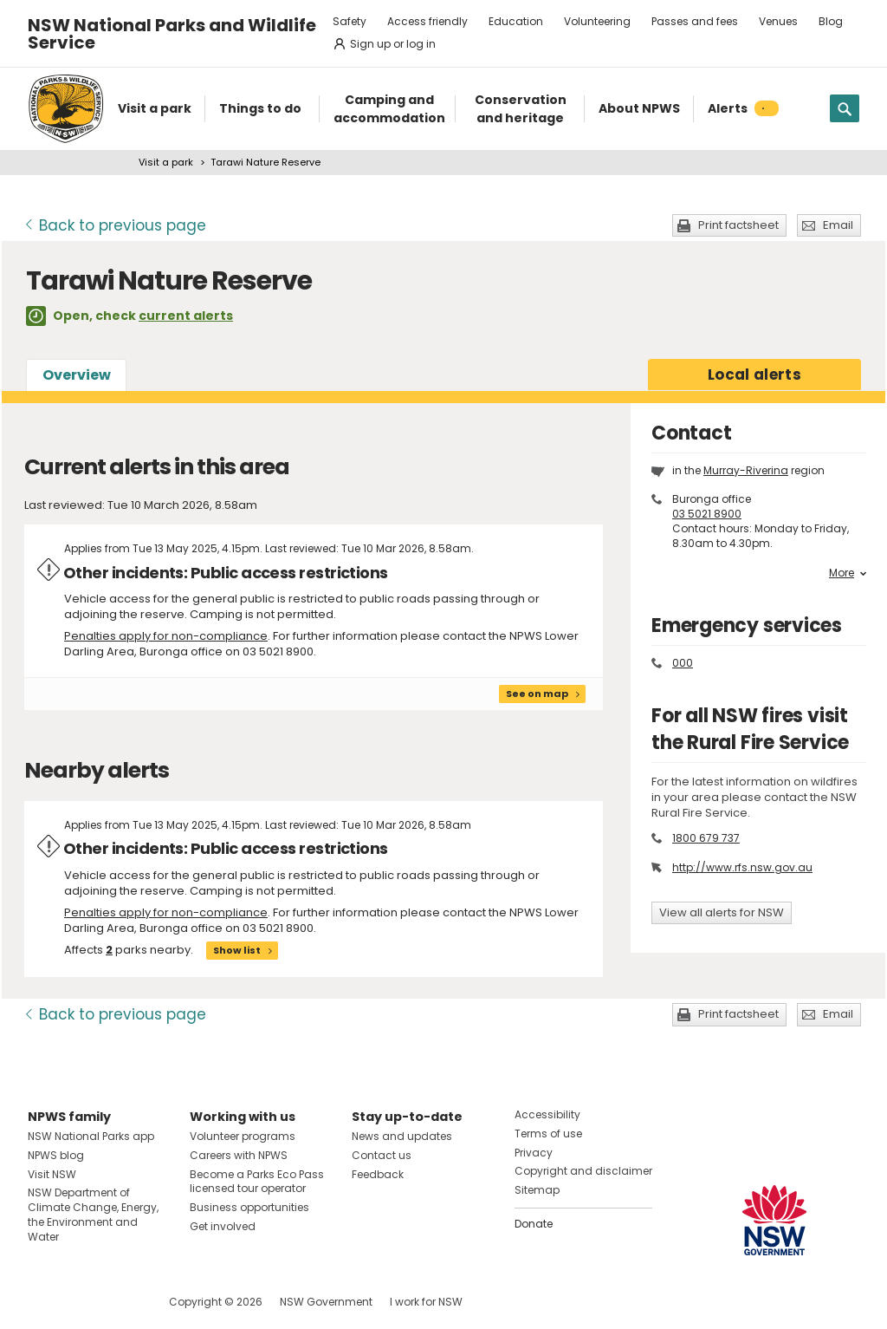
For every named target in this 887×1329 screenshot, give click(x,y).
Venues (778, 21)
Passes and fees (694, 21)
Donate (534, 1223)
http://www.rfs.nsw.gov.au (742, 867)
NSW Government (326, 1301)
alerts (754, 374)
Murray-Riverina (745, 470)
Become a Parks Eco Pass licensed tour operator (257, 1181)
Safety (349, 21)
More (847, 573)
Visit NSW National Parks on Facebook (44, 1302)
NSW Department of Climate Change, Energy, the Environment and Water (93, 1214)
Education (516, 21)
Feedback (378, 1174)
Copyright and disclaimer (583, 1170)
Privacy (534, 1152)
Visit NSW (52, 1174)
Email (838, 225)
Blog (831, 21)
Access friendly (427, 21)
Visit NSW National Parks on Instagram (81, 1302)
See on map (537, 693)
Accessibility (547, 1114)
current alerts (186, 315)
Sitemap (537, 1189)
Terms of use (548, 1133)
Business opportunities (249, 1207)
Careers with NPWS (239, 1155)
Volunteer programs (242, 1136)
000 (682, 662)
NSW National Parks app (91, 1136)
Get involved (223, 1226)
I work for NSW (426, 1301)
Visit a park (166, 162)
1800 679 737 (706, 838)
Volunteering (597, 21)
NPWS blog (56, 1155)
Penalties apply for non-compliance (166, 636)
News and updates (402, 1136)
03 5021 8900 (706, 513)
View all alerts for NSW (721, 912)
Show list (237, 950)
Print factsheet (738, 225)
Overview (76, 375)
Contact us (381, 1155)
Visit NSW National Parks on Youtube (118, 1302)
